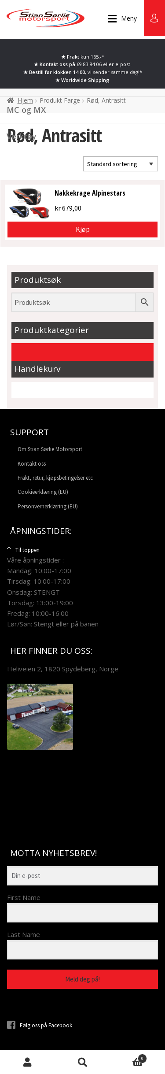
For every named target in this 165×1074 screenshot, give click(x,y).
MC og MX (26, 109)
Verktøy (22, 136)
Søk (82, 1062)
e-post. (123, 64)
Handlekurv (128, 1057)
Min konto (27, 1062)
